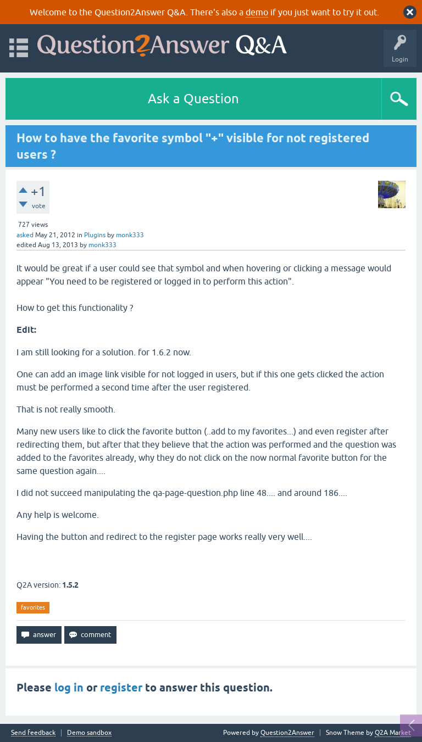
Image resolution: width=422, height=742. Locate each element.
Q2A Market (393, 733)
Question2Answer (287, 733)
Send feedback (33, 733)
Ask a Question (193, 98)
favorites (33, 607)
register (121, 687)
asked (25, 235)
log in (69, 687)
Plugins (95, 235)
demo (257, 12)
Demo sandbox (89, 733)
